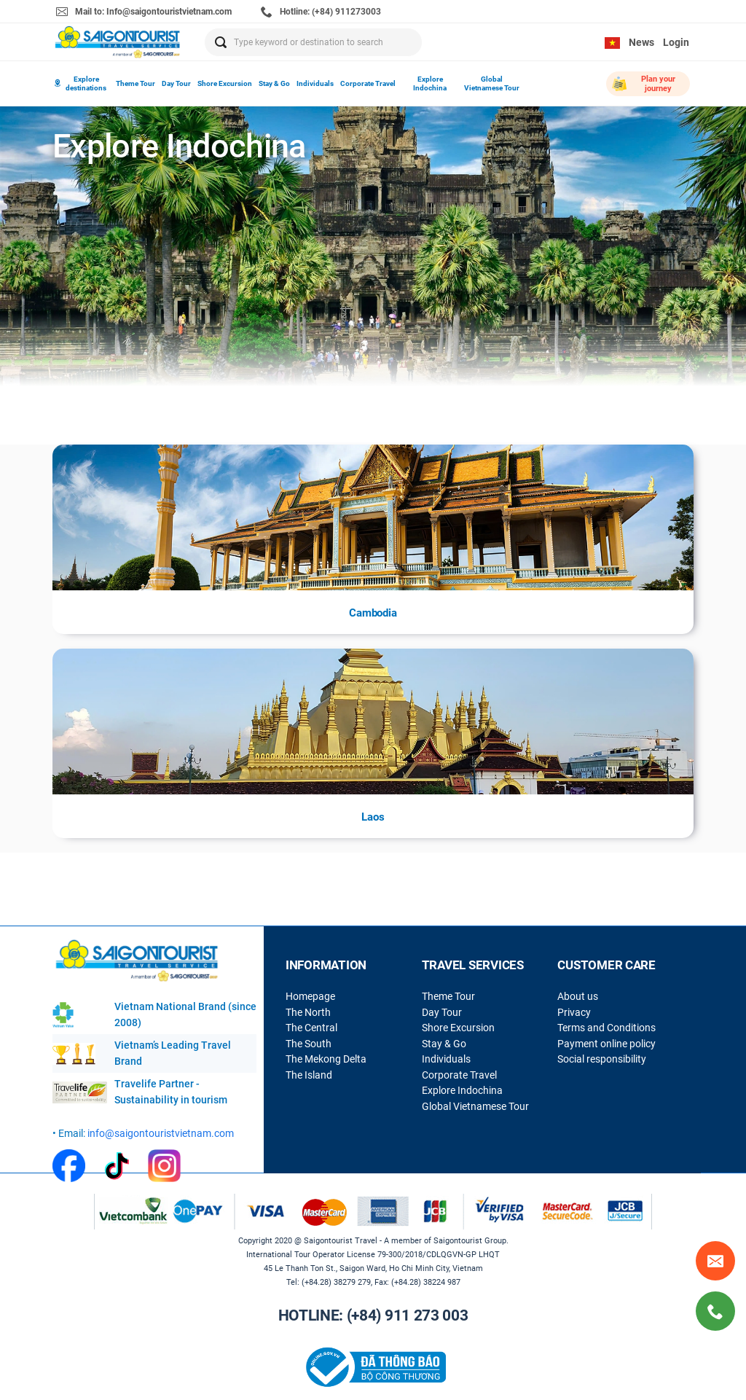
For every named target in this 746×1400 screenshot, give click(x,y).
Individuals (315, 83)
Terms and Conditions (606, 1027)
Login (676, 42)
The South (308, 1043)
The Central (311, 1027)
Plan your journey (643, 83)
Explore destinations (80, 83)
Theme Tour (135, 83)
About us (577, 996)
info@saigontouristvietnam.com (160, 1133)
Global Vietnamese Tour (491, 83)
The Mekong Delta (326, 1059)
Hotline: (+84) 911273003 (321, 11)
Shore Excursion (224, 83)
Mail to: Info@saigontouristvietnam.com (144, 11)
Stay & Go (274, 83)
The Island (309, 1075)
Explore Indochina (430, 83)
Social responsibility (601, 1059)
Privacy (574, 1012)
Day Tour (176, 83)
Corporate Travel (368, 83)
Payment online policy (606, 1043)
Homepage (310, 996)
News (641, 42)
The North (308, 1012)
